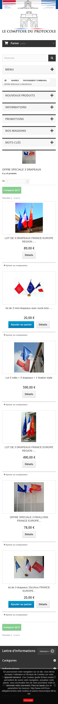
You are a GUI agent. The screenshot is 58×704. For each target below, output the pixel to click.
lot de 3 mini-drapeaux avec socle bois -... (29, 308)
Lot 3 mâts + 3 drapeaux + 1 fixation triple (29, 377)
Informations (15, 107)
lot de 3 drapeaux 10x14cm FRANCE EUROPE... (29, 589)
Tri (3, 181)
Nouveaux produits (20, 95)
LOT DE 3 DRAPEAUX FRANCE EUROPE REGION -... (29, 240)
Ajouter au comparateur (17, 265)
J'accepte (28, 700)
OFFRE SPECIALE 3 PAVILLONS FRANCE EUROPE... (29, 519)
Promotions (14, 119)
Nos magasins (15, 130)
